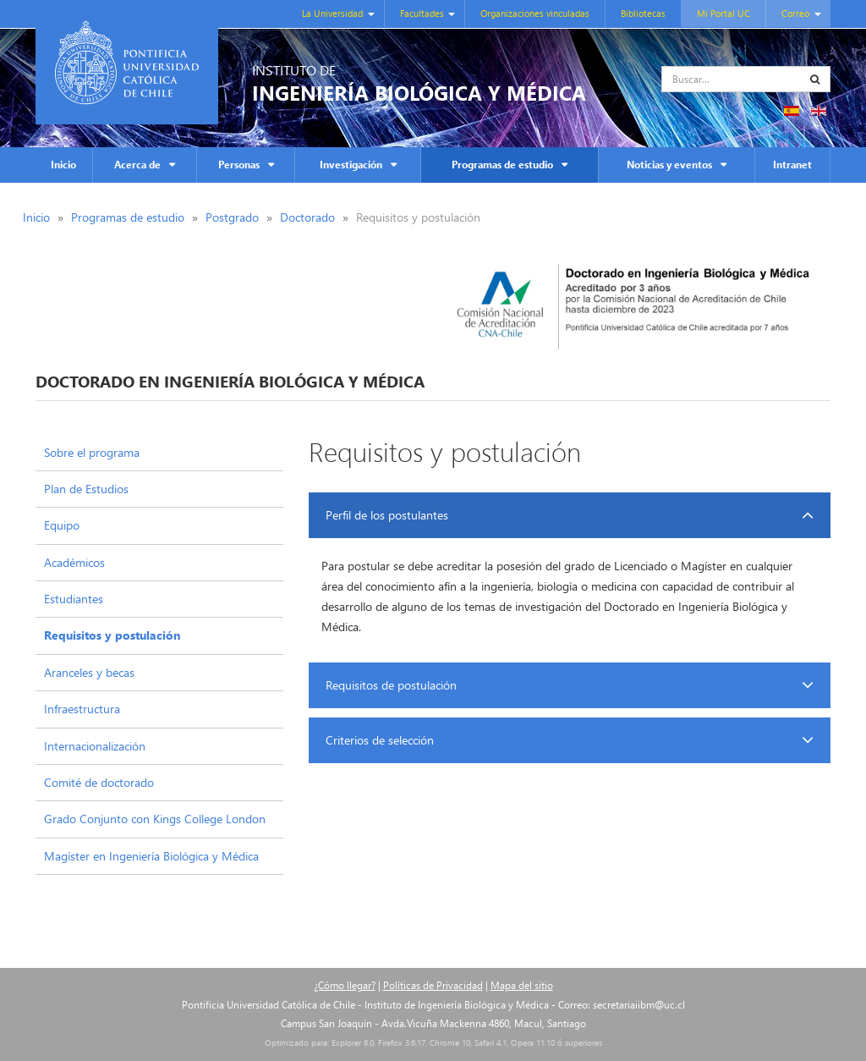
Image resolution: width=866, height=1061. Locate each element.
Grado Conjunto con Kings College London (155, 819)
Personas (239, 164)
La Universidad (332, 13)
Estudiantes (73, 599)
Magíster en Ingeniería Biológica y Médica (151, 856)
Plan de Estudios (86, 489)
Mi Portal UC (723, 13)
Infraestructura (82, 709)
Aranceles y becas (89, 672)
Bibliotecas (643, 13)
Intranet (792, 164)
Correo (795, 13)
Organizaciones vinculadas (534, 13)
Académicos (74, 562)
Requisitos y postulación (112, 635)
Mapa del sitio (522, 985)
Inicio (63, 164)
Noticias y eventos (669, 164)
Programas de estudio (502, 164)
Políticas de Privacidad (433, 985)
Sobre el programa (92, 452)
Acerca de (137, 164)
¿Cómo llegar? (344, 985)
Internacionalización (94, 746)
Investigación (351, 164)
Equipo (61, 525)
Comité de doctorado (99, 782)
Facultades (422, 13)
